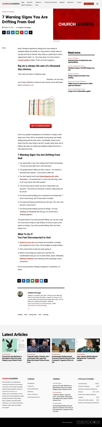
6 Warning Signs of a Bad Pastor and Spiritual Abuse (79, 61)
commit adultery (24, 60)
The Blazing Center (56, 297)
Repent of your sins (27, 242)
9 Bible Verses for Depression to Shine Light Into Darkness (80, 84)
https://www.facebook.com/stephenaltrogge (40, 303)
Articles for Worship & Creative (76, 66)
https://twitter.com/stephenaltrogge (37, 305)
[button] (97, 3)
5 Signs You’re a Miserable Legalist (79, 91)
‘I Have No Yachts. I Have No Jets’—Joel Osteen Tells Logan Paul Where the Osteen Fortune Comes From (38, 359)
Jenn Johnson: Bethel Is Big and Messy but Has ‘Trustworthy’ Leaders (87, 358)
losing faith (32, 314)
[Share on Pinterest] (21, 32)
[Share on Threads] (30, 32)
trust (39, 314)
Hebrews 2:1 (28, 85)
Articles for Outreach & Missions (77, 81)
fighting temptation (27, 259)
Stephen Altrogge (24, 27)
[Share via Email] (17, 32)
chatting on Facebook (28, 212)
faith (25, 314)
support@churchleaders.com (9, 391)
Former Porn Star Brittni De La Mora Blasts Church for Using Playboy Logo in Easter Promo (12, 358)
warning (45, 314)
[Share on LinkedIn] (13, 32)
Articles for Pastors (8, 11)
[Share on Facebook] (8, 32)
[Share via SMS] (26, 32)
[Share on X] (4, 32)
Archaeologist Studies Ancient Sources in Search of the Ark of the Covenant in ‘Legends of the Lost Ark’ (63, 359)
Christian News (6, 354)
